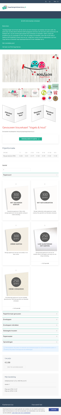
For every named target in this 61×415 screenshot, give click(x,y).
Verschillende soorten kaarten (40, 400)
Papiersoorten (36, 403)
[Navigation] (56, 1)
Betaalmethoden (7, 403)
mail (52, 28)
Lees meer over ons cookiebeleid (21, 413)
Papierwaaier (7, 329)
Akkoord (53, 409)
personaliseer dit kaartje (30, 131)
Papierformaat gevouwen (12, 306)
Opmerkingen (8, 335)
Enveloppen (7, 312)
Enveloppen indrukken (11, 318)
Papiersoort (7, 168)
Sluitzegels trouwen (10, 323)
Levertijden (5, 400)
